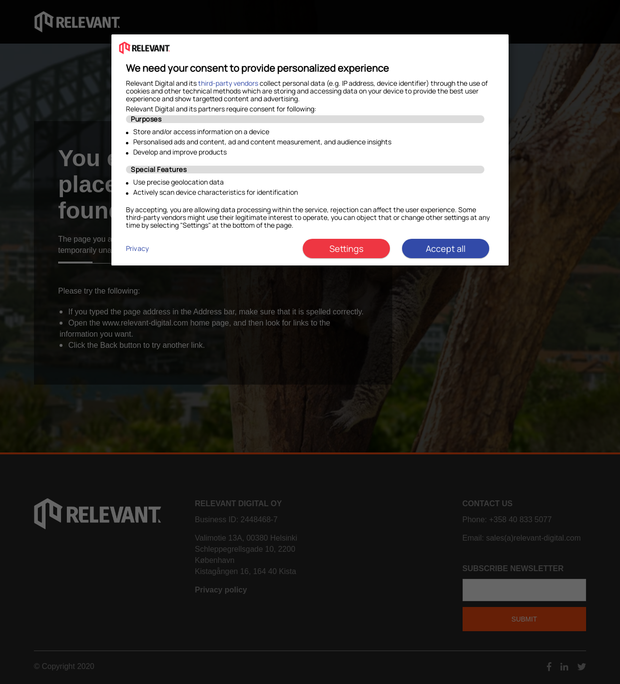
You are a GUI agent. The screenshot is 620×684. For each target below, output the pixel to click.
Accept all (445, 248)
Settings (346, 248)
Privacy (137, 248)
